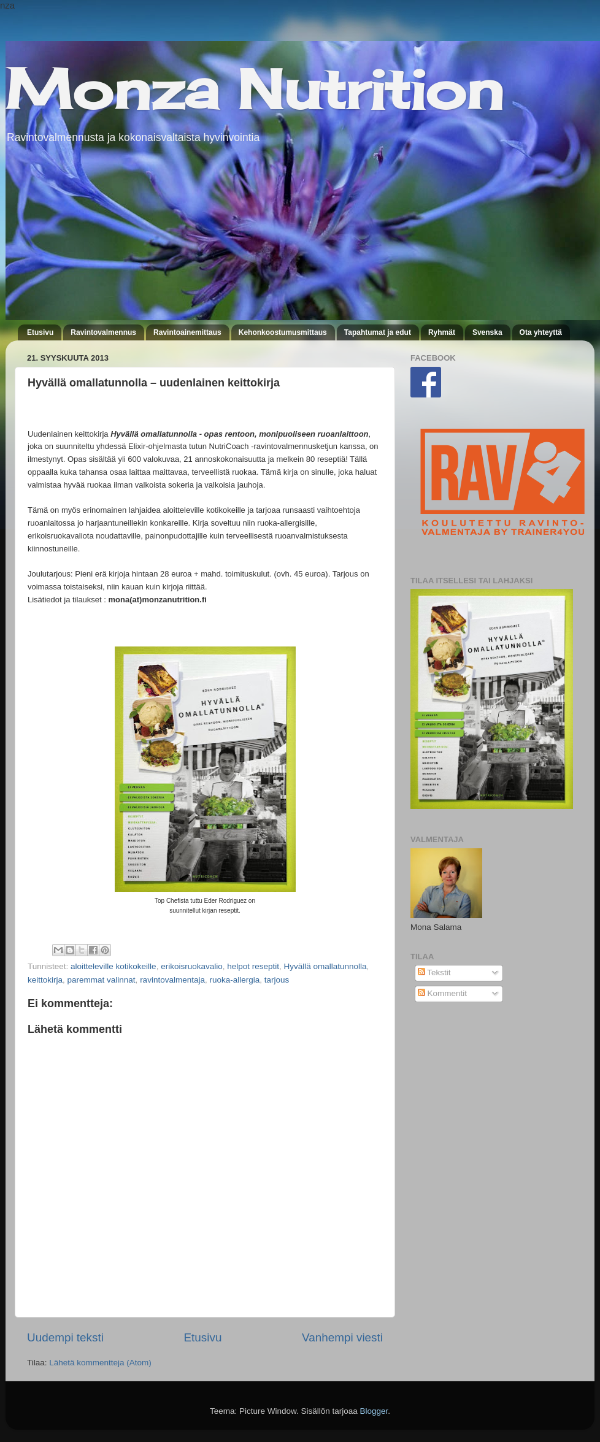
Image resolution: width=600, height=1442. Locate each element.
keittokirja (45, 979)
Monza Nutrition (254, 89)
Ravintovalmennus (103, 332)
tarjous (277, 979)
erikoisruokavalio (192, 966)
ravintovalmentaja (172, 979)
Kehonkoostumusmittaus (283, 332)
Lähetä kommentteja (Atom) (100, 1362)
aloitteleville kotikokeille (113, 966)
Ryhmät (441, 332)
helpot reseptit (253, 966)
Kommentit (442, 993)
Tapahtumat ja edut (377, 332)
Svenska (487, 332)
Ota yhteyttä (541, 332)
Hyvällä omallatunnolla (325, 966)
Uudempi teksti (65, 1337)
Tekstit (434, 972)
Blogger (374, 1411)
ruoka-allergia (234, 979)
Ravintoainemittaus (187, 332)
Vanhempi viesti (342, 1337)
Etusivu (40, 332)
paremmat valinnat (101, 979)
